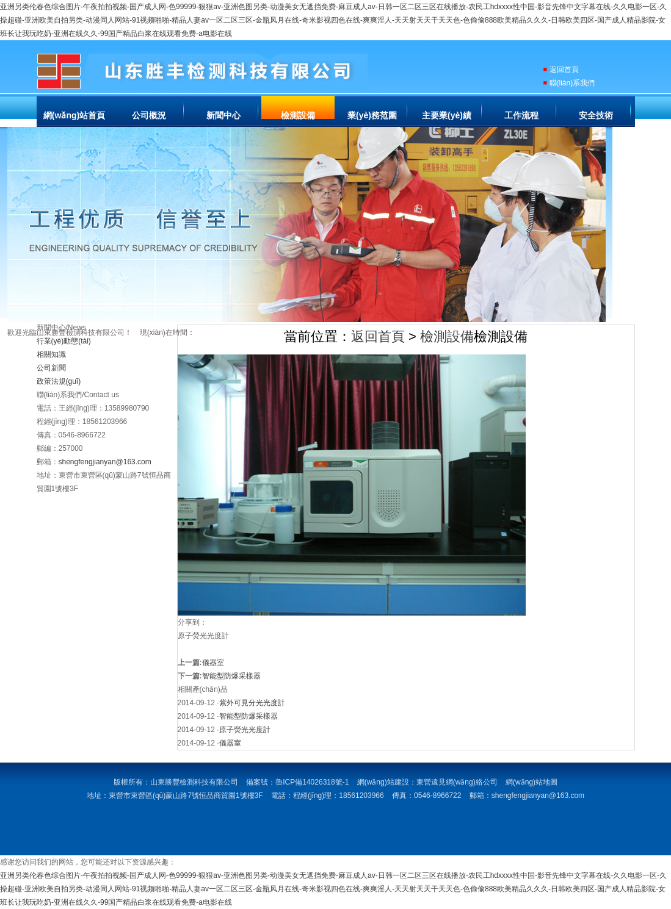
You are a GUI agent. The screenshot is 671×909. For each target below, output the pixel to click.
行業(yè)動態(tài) (64, 341)
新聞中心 (223, 115)
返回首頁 (564, 69)
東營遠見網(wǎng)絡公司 (457, 782)
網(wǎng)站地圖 (531, 782)
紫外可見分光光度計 (252, 703)
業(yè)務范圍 (372, 115)
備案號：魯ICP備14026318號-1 (297, 782)
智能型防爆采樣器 (231, 676)
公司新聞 (51, 368)
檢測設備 (298, 115)
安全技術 (596, 115)
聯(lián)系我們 (572, 83)
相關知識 (51, 354)
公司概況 (149, 115)
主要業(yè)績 (446, 115)
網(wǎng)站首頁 (74, 115)
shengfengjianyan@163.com (105, 462)
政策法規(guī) (59, 381)
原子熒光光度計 (244, 729)
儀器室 (213, 662)
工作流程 (521, 115)
